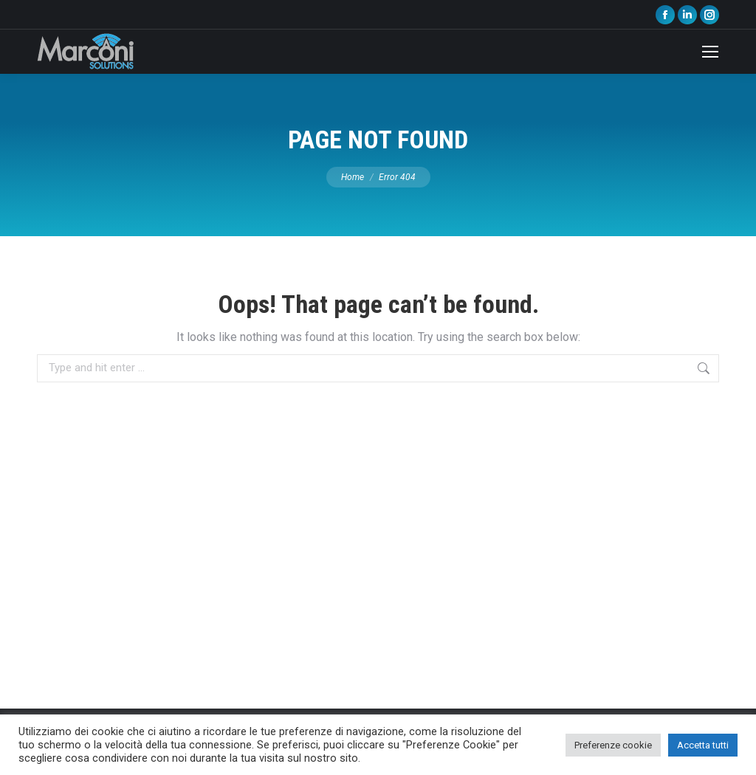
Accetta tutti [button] (703, 745)
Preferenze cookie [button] (613, 745)
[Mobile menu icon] (710, 52)
